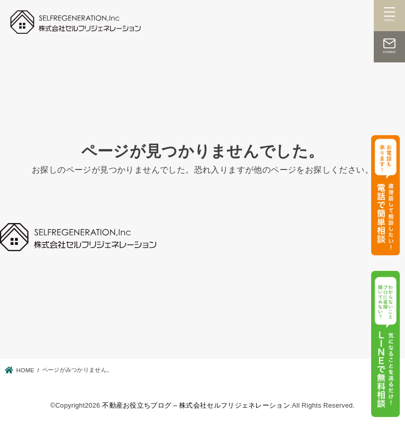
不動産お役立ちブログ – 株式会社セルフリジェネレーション (196, 405)
